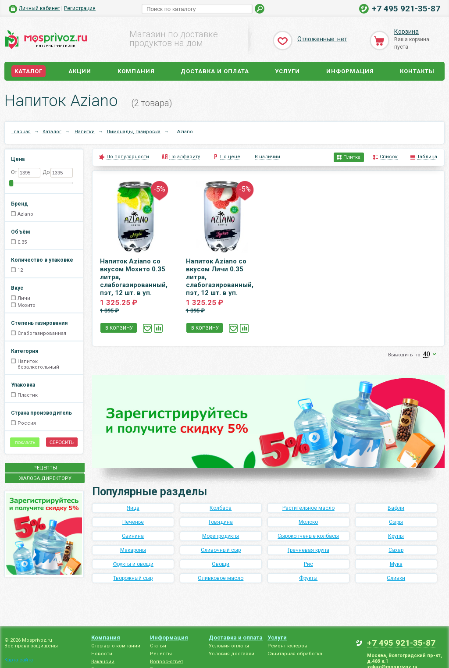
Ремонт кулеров (287, 646)
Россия (27, 423)
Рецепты (161, 654)
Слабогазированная (42, 333)
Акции (79, 71)
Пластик (28, 395)
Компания (136, 71)
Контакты (417, 71)
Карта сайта (18, 660)
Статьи (158, 646)
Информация (350, 71)
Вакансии (102, 661)
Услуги (287, 71)
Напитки (85, 132)
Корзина (406, 31)
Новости (101, 654)
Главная (21, 132)
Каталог (28, 71)
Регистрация (80, 8)
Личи (24, 298)
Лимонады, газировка (133, 132)
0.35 (22, 242)
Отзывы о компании (115, 646)
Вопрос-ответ (166, 661)
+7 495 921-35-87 (406, 9)
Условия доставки (231, 654)
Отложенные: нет (322, 39)
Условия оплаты (229, 646)
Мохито (27, 305)
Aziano (25, 214)
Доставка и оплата (215, 71)
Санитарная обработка (294, 654)
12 (20, 270)
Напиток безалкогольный (38, 364)
